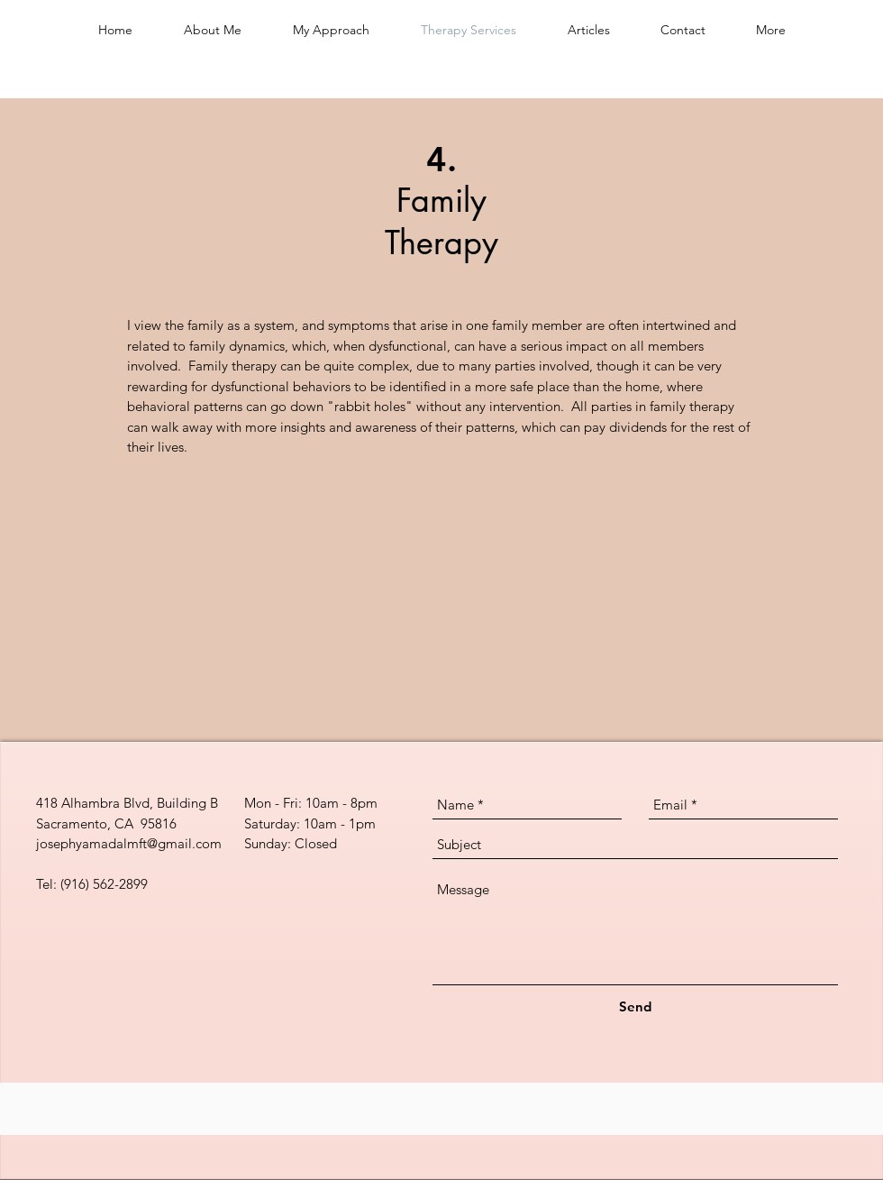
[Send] (635, 1006)
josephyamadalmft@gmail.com (129, 843)
